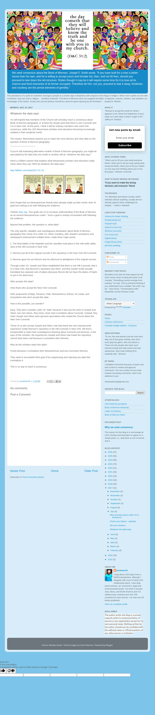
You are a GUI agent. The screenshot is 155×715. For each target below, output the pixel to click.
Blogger (109, 645)
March (113, 546)
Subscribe (124, 145)
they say (23, 212)
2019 (110, 480)
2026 (110, 452)
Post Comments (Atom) (33, 477)
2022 (110, 468)
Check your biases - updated (123, 521)
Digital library (111, 238)
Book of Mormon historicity (117, 407)
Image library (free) (113, 242)
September (115, 503)
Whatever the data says (120, 529)
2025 (110, 456)
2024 (110, 460)
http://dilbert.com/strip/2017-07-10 (27, 170)
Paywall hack (111, 223)
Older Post (91, 470)
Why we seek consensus (119, 427)
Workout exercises (113, 231)
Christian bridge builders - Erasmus (121, 325)
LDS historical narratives (116, 404)
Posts (110, 257)
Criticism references (114, 322)
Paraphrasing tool (113, 220)
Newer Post (17, 470)
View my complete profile (116, 604)
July (112, 511)
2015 (110, 559)
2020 (110, 476)
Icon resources (111, 234)
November (115, 495)
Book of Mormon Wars (115, 415)
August (113, 507)
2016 (110, 555)
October (114, 499)
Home (54, 470)
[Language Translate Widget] (120, 303)
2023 (110, 464)
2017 (110, 488)
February (114, 550)
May (112, 538)
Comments (113, 262)
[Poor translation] (11, 670)
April (112, 542)
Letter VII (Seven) (113, 411)
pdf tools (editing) (112, 245)
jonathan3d (122, 570)
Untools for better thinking (116, 216)
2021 (110, 472)
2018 (110, 484)
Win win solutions (118, 525)
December (115, 491)
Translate (123, 307)
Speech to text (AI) (113, 227)
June (112, 534)
